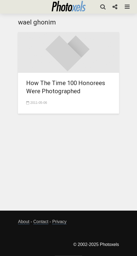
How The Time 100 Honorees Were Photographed (65, 87)
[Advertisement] (77, 165)
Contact (40, 221)
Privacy (59, 221)
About (23, 221)
